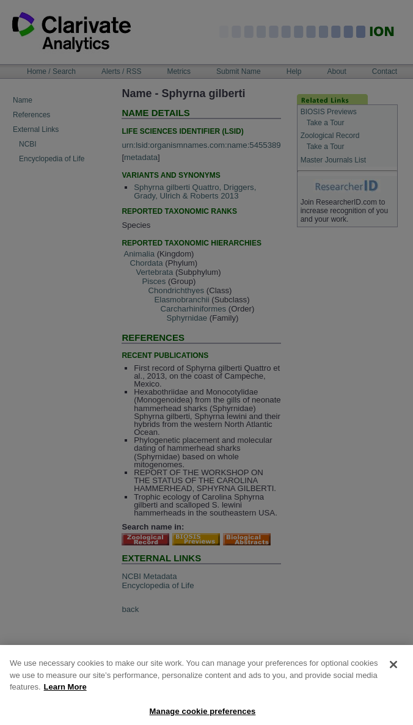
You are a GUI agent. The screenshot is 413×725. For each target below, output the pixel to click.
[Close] (393, 669)
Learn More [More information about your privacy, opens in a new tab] (65, 691)
